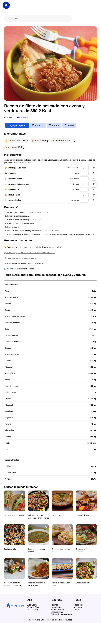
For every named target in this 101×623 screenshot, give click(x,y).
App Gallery (32, 609)
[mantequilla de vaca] (84, 168)
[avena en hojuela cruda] (84, 184)
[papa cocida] (84, 189)
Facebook (78, 605)
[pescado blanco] (84, 179)
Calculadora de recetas (61, 614)
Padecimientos (57, 609)
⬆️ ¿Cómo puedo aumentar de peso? (19, 269)
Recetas (54, 605)
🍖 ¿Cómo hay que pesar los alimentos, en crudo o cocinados (29, 253)
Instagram (78, 607)
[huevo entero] (84, 195)
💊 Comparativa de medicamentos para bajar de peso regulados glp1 (32, 247)
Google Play (33, 607)
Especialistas (56, 612)
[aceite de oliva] (84, 200)
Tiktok (76, 609)
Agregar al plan (17, 125)
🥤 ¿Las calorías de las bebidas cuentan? (21, 258)
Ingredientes (56, 607)
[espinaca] (84, 173)
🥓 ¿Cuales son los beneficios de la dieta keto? (23, 263)
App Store (32, 605)
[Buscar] (40, 18)
